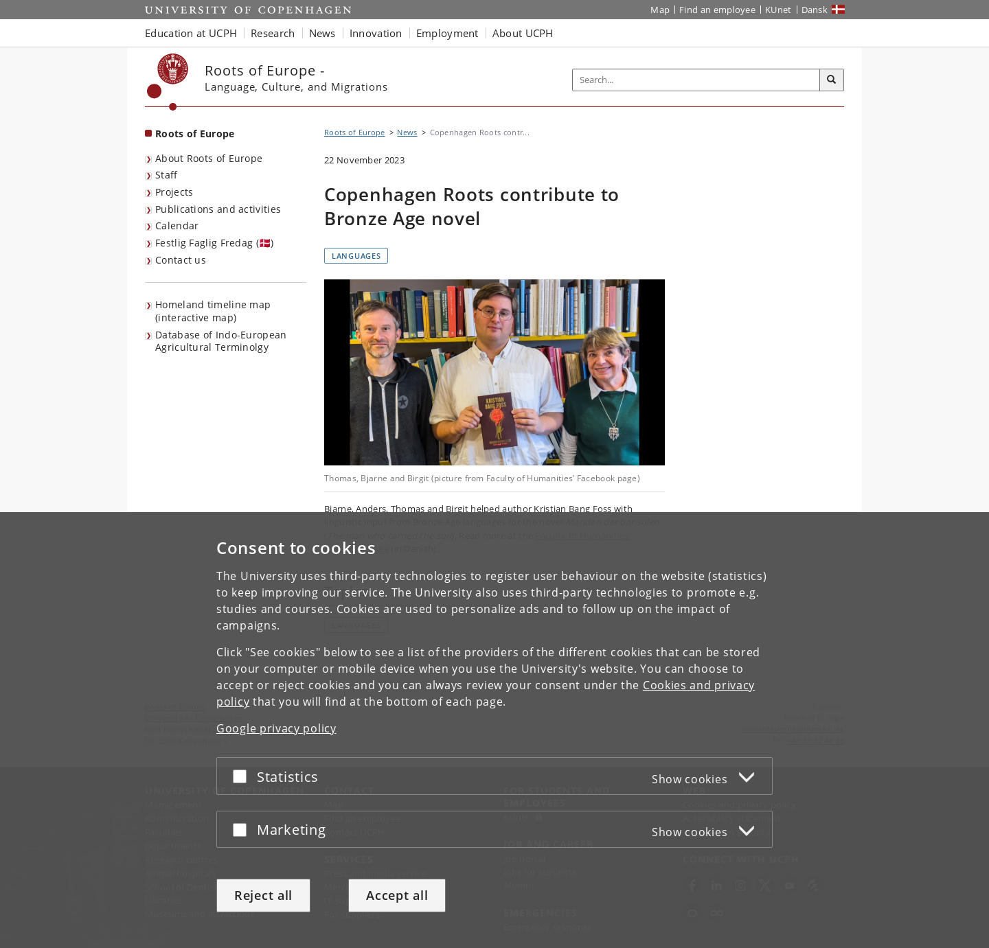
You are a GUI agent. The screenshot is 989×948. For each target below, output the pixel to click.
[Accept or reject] (243, 776)
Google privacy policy (276, 728)
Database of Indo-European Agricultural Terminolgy (221, 341)
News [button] (322, 33)
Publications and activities (218, 209)
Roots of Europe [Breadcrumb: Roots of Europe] (354, 132)
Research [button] (273, 33)
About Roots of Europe (208, 158)
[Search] (831, 80)
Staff (166, 174)
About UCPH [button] (523, 33)
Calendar (176, 225)
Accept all (397, 895)
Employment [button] (447, 33)
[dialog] (494, 730)
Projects (174, 191)
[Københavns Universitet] (168, 82)
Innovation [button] (376, 33)
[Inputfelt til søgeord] (696, 80)
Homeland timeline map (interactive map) (213, 311)
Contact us (180, 259)
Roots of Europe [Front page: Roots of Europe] (195, 133)
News (407, 132)
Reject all (263, 895)
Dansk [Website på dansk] (815, 9)
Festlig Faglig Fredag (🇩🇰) (214, 242)
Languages (356, 256)
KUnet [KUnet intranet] (778, 9)
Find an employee (717, 9)
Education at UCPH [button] (191, 33)
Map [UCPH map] (660, 9)
